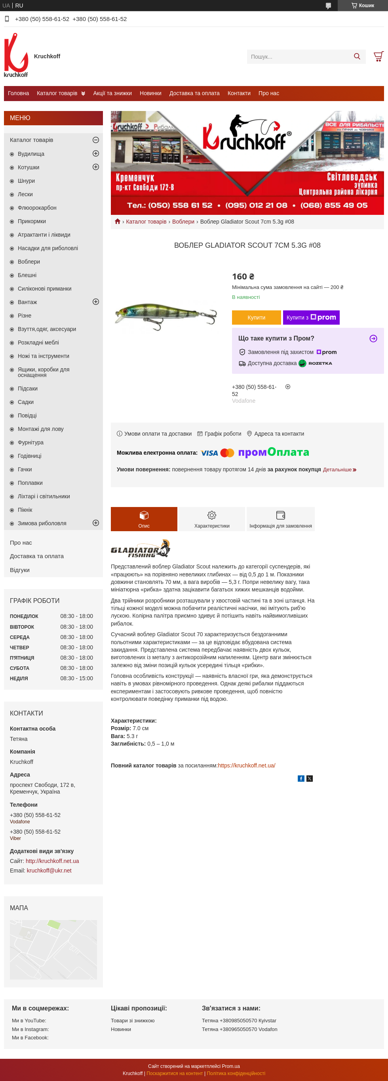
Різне (24, 315)
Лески (25, 194)
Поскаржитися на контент (174, 1073)
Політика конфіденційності (236, 1073)
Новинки (151, 93)
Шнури (26, 181)
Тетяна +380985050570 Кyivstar (239, 1021)
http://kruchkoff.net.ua (52, 861)
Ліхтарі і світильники (44, 496)
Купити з (311, 317)
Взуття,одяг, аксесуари (47, 329)
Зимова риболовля (42, 523)
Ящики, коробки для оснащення (44, 372)
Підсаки (28, 388)
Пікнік (25, 510)
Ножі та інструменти (43, 356)
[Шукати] (357, 57)
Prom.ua (231, 1066)
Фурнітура (31, 442)
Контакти (239, 93)
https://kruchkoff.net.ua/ (246, 765)
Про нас (269, 93)
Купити (257, 317)
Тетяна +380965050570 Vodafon (240, 1029)
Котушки (28, 167)
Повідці (27, 415)
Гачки (25, 469)
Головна (18, 93)
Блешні (27, 275)
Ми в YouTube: (29, 1021)
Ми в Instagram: (30, 1029)
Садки (26, 402)
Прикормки (32, 221)
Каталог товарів (57, 93)
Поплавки (30, 483)
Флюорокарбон (37, 208)
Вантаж (27, 302)
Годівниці (30, 456)
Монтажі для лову (41, 429)
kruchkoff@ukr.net (49, 870)
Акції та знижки (112, 93)
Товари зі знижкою (133, 1021)
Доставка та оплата (194, 93)
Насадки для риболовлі (48, 248)
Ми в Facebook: (30, 1038)
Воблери (183, 221)
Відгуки (20, 569)
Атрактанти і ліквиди (44, 235)
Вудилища (31, 154)
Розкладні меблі (38, 342)
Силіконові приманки (45, 288)
